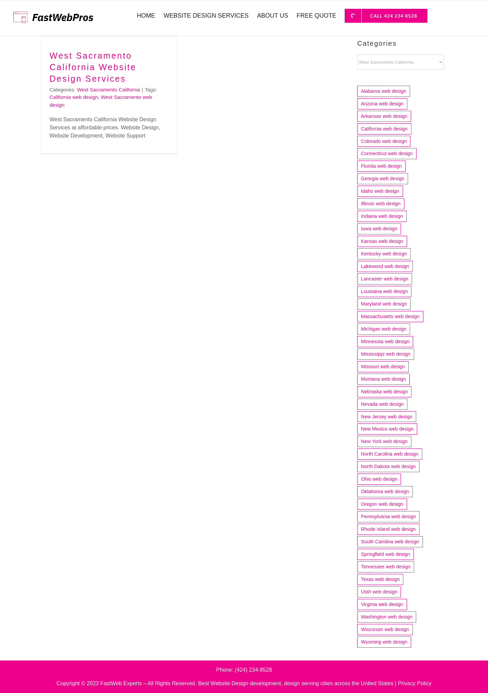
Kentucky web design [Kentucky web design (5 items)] (384, 253)
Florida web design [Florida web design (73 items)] (381, 166)
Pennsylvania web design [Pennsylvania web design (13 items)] (388, 516)
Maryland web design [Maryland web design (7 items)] (384, 304)
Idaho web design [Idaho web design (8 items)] (380, 191)
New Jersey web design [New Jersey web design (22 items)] (386, 416)
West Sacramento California (108, 89)
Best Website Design (223, 683)
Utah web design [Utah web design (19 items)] (379, 591)
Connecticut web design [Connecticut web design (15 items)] (387, 153)
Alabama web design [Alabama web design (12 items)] (383, 91)
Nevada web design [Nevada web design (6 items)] (382, 404)
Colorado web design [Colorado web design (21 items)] (384, 141)
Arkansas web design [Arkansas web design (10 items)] (384, 116)
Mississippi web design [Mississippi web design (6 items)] (385, 354)
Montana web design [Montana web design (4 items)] (383, 379)
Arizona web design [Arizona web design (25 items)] (382, 103)
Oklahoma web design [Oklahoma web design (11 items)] (385, 491)
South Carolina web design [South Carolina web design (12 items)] (390, 541)
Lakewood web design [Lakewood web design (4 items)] (385, 266)
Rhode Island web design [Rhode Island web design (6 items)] (388, 529)
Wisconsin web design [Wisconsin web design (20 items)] (385, 629)
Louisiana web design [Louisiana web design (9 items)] (384, 291)
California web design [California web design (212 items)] (384, 128)
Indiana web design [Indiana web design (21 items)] (382, 216)
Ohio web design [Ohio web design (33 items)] (379, 479)
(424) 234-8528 (253, 670)
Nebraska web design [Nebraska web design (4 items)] (384, 391)
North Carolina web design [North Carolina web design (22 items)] (390, 454)
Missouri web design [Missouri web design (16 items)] (383, 366)
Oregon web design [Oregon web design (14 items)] (382, 504)
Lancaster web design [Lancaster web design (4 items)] (384, 278)
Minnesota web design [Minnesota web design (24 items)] (385, 341)
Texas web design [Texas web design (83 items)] (380, 579)
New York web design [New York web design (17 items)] (384, 441)
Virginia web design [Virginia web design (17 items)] (382, 604)
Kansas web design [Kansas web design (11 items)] (382, 241)
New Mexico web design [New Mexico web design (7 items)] (387, 429)
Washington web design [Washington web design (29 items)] (386, 617)
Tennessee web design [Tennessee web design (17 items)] (385, 566)
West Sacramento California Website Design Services (92, 67)
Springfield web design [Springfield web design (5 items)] (385, 554)
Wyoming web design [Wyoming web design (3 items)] (384, 642)
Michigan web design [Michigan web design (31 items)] (383, 329)
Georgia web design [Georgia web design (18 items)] (382, 178)
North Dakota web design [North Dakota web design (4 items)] (388, 466)
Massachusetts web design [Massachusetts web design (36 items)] (390, 316)
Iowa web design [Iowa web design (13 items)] (379, 228)
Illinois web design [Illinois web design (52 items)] (381, 203)
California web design (73, 97)
